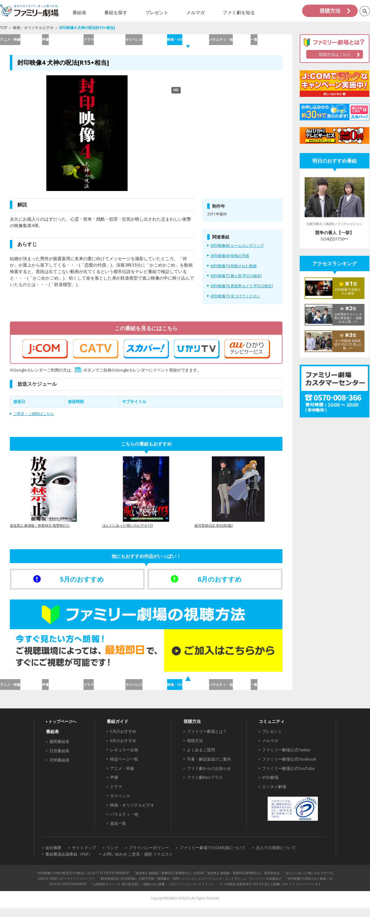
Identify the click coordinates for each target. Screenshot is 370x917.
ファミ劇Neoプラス (205, 786)
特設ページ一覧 (124, 768)
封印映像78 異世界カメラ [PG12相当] (242, 290)
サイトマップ (84, 857)
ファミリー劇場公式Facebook (289, 768)
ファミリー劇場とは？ (207, 740)
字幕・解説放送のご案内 (209, 768)
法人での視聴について (276, 857)
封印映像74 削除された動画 (234, 270)
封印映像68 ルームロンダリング (237, 250)
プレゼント (272, 740)
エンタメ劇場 (274, 796)
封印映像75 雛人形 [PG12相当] (236, 280)
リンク (112, 857)
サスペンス (146, 41)
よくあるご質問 (201, 759)
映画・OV (188, 41)
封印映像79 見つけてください (235, 301)
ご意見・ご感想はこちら (33, 418)
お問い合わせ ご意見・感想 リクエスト (138, 863)
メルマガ (270, 750)
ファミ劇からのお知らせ (209, 777)
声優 (63, 41)
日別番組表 (59, 760)
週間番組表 (59, 750)
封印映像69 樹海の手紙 (230, 260)
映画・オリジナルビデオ (33, 27)
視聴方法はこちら (335, 54)
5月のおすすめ (123, 740)
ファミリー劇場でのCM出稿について (212, 857)
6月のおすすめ (123, 750)
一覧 (271, 41)
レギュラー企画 (124, 759)
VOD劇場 (270, 786)
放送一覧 (118, 832)
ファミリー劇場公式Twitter (286, 759)
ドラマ (104, 41)
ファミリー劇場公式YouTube (288, 777)
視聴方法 (329, 10)
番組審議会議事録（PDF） (68, 863)
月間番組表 (59, 769)
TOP (3, 27)
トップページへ (62, 730)
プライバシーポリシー (149, 857)
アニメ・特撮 (21, 41)
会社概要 (53, 857)
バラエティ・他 (230, 41)
